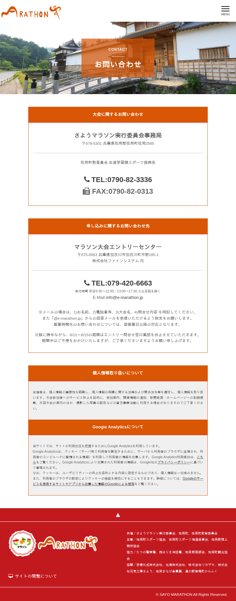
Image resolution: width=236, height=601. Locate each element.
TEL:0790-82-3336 (118, 180)
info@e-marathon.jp (124, 297)
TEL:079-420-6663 (118, 283)
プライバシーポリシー (173, 462)
